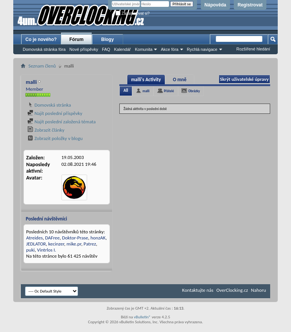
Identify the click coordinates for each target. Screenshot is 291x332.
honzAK (98, 238)
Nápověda (215, 5)
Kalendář (122, 49)
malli (145, 91)
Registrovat (250, 5)
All (126, 90)
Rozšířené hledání (253, 49)
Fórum (76, 39)
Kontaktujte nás (197, 290)
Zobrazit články (45, 130)
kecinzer (56, 244)
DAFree (52, 238)
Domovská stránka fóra (44, 49)
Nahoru (258, 290)
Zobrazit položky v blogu (55, 138)
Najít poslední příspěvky (54, 113)
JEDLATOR (36, 244)
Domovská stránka (49, 105)
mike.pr (74, 244)
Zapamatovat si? (133, 13)
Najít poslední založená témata (61, 121)
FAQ (106, 49)
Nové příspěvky (83, 49)
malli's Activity (146, 79)
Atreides (34, 238)
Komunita (143, 49)
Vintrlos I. (46, 250)
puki (30, 250)
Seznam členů (42, 66)
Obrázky (194, 91)
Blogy (107, 39)
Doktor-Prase (75, 238)
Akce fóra (169, 49)
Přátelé (169, 91)
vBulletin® (142, 317)
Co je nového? (41, 39)
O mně (179, 79)
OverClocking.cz (232, 290)
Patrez (90, 244)
